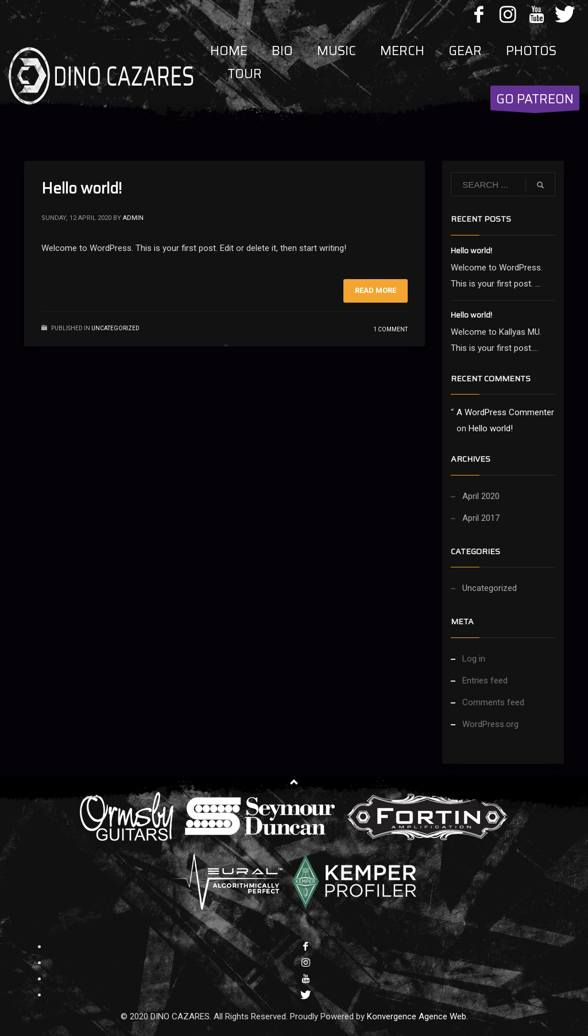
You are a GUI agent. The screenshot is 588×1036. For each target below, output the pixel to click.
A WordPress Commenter (505, 412)
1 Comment (390, 329)
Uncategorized (115, 328)
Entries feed (485, 680)
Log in (473, 659)
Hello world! (81, 188)
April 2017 (481, 518)
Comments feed (493, 702)
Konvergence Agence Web (416, 1016)
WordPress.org (490, 724)
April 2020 (481, 496)
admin (133, 218)
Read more (375, 290)
